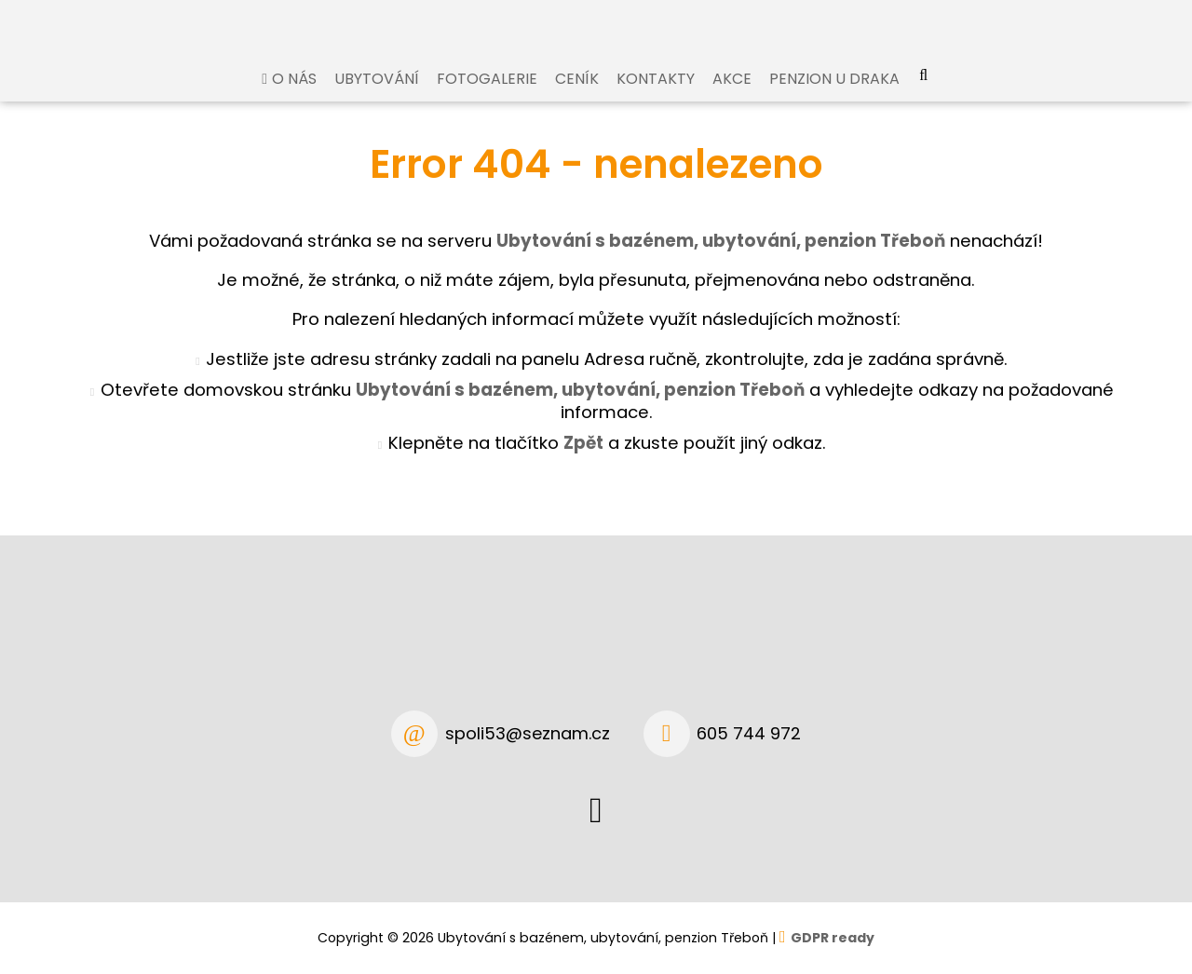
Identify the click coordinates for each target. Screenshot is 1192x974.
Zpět (583, 460)
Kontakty (655, 96)
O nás (294, 96)
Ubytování (376, 96)
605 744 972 (749, 733)
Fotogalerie (487, 96)
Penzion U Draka (834, 96)
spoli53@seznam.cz (527, 733)
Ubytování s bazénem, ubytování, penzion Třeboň (580, 407)
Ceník (577, 96)
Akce (732, 96)
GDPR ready (832, 937)
